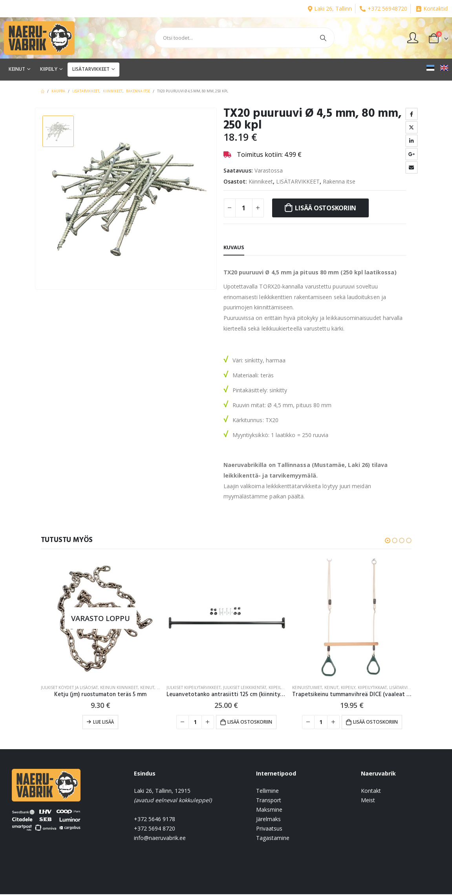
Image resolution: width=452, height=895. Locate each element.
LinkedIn (411, 140)
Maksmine (269, 810)
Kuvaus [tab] (233, 247)
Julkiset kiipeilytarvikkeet (194, 687)
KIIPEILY (48, 69)
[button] (387, 540)
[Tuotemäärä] (244, 207)
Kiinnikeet (261, 181)
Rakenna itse (339, 181)
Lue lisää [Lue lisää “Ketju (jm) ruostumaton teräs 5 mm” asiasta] (103, 722)
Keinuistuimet (307, 687)
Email (411, 167)
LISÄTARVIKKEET (91, 69)
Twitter (411, 127)
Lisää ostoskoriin (325, 208)
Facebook (411, 114)
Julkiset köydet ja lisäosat (69, 687)
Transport (268, 801)
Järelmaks (268, 819)
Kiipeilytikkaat (372, 687)
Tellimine (267, 791)
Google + (411, 154)
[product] (100, 618)
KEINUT (17, 69)
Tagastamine (272, 838)
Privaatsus (269, 829)
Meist (368, 801)
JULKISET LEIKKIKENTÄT (244, 687)
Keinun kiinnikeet (119, 687)
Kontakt (371, 791)
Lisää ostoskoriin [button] (249, 722)
